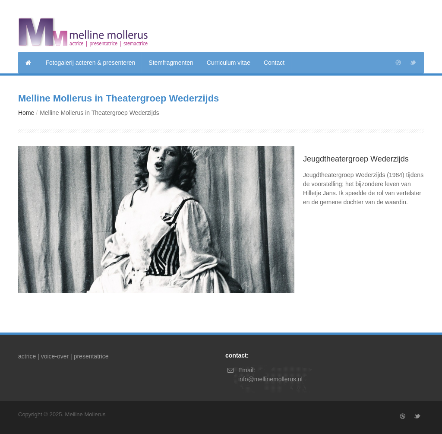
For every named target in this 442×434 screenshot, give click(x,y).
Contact (274, 62)
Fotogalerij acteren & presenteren (91, 62)
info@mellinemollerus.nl (270, 379)
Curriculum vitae (228, 62)
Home (26, 112)
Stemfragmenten (170, 62)
